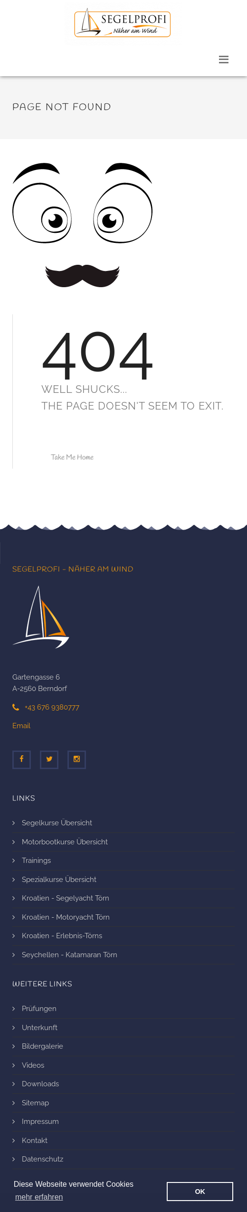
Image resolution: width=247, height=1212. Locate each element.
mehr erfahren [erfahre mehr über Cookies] (39, 1197)
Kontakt (35, 1140)
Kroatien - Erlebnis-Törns (62, 936)
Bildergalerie (42, 1046)
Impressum (40, 1121)
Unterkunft (39, 1027)
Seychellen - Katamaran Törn (69, 955)
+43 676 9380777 (45, 707)
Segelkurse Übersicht (57, 823)
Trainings (36, 860)
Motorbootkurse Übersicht (65, 842)
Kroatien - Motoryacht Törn (66, 917)
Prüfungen (39, 1008)
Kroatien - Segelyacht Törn (65, 898)
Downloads (40, 1084)
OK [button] (200, 1191)
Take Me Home (72, 457)
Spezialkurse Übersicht (59, 879)
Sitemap (35, 1103)
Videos (33, 1065)
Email (21, 725)
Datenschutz (42, 1159)
